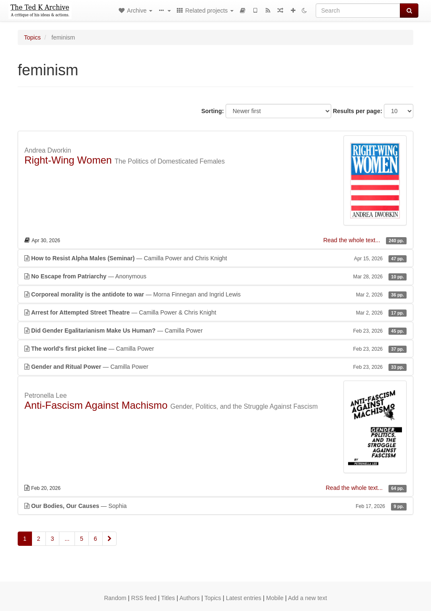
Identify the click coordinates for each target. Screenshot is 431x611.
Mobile (274, 598)
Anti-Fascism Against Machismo (96, 405)
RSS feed (144, 598)
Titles (168, 598)
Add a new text (307, 598)
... (66, 538)
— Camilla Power (215, 330)
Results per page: (357, 111)
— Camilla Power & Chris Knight (215, 312)
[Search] (358, 10)
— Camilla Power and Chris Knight (215, 258)
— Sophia (215, 506)
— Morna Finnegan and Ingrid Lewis (215, 294)
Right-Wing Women (68, 160)
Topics (32, 37)
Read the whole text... (352, 240)
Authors (189, 598)
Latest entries (243, 598)
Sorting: (212, 111)
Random (115, 598)
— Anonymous (215, 276)
